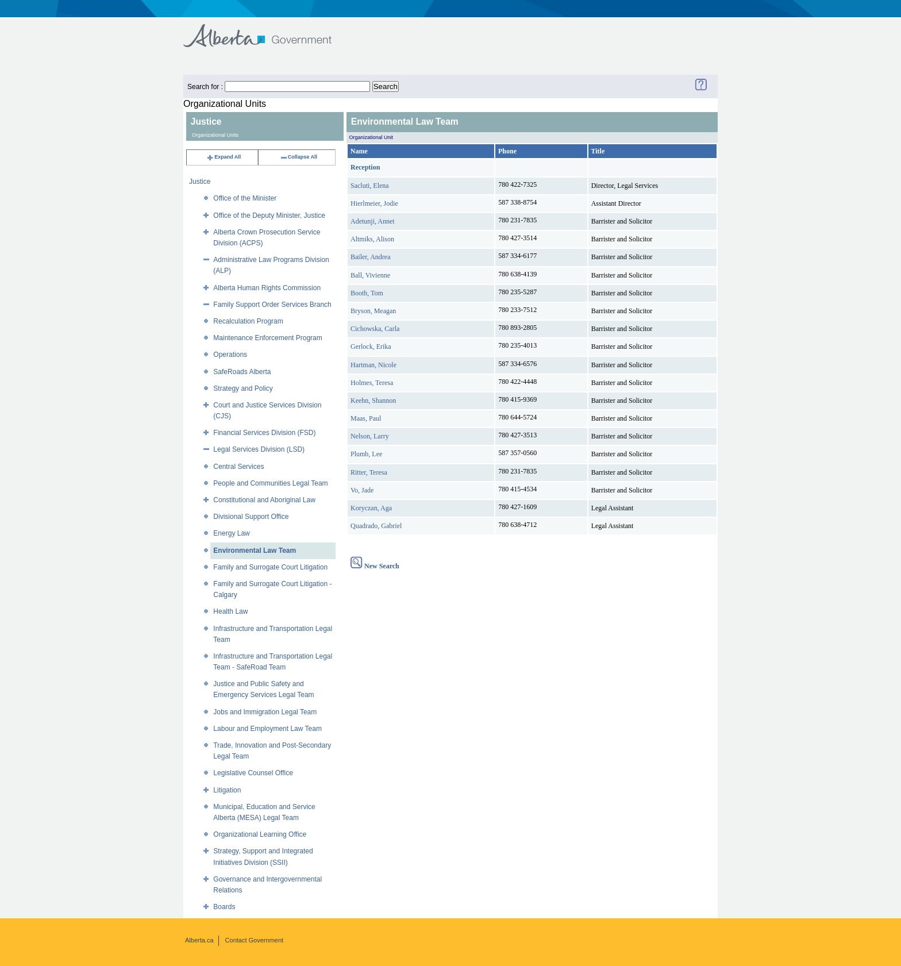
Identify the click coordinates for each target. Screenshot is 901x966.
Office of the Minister (244, 198)
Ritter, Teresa (369, 472)
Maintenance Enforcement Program (267, 338)
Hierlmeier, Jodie (374, 203)
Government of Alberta (266, 30)
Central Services (238, 467)
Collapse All (298, 157)
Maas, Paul (366, 418)
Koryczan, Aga (371, 508)
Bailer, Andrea (371, 257)
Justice (199, 182)
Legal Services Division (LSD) (259, 449)
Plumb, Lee (366, 454)
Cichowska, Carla (375, 329)
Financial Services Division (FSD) (264, 433)
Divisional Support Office (250, 517)
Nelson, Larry (370, 436)
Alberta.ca (199, 940)
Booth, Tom (367, 293)
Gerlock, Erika (371, 346)
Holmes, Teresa (372, 383)
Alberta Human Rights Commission (267, 288)
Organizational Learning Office (259, 834)
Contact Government (254, 940)
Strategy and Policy (242, 388)
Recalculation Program (248, 321)
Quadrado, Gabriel (376, 526)
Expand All (223, 157)
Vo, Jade (362, 490)
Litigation (227, 790)
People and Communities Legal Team (270, 483)
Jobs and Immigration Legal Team (265, 712)
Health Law (230, 611)
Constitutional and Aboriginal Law (264, 500)
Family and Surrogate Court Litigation (270, 567)
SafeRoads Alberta (242, 372)
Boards (224, 907)
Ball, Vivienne (370, 275)
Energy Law (231, 533)
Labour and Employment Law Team (267, 729)
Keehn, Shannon (373, 401)
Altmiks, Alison (372, 239)
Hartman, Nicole (373, 365)
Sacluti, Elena (370, 186)
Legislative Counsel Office (253, 773)
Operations (230, 355)
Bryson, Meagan (373, 311)
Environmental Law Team (254, 550)
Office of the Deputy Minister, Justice (269, 215)
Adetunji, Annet (373, 221)
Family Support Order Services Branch (272, 305)
